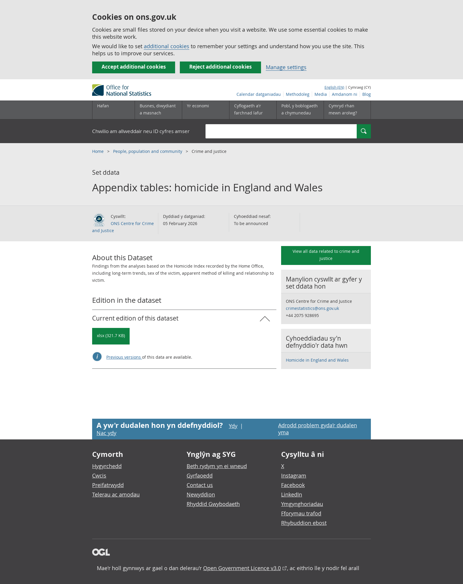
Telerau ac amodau (116, 494)
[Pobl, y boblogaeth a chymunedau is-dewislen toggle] (300, 110)
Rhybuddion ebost (304, 522)
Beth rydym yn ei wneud (217, 466)
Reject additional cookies (220, 66)
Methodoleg (297, 94)
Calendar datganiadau (259, 94)
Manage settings (286, 67)
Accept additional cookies (134, 66)
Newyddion (201, 494)
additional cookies (166, 46)
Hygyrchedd (107, 466)
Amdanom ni (344, 94)
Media (320, 94)
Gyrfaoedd (200, 475)
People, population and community (148, 151)
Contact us (200, 484)
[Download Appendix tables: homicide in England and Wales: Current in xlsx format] (111, 336)
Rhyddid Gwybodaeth (213, 503)
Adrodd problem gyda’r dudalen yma (317, 429)
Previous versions (124, 357)
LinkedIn (291, 494)
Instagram (293, 475)
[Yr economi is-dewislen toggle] (205, 110)
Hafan (103, 106)
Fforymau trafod (301, 513)
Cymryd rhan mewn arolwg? (343, 109)
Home (98, 151)
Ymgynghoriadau (302, 503)
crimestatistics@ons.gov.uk (312, 308)
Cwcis (99, 475)
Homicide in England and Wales (317, 360)
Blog (366, 94)
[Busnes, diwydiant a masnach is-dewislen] (158, 110)
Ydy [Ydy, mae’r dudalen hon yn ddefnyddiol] (233, 425)
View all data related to (326, 254)
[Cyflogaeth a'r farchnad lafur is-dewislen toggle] (252, 110)
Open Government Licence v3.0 (242, 568)
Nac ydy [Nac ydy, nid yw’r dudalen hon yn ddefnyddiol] (106, 432)
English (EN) (334, 87)
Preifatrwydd (108, 484)
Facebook (293, 484)
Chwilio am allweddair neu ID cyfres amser (141, 131)
